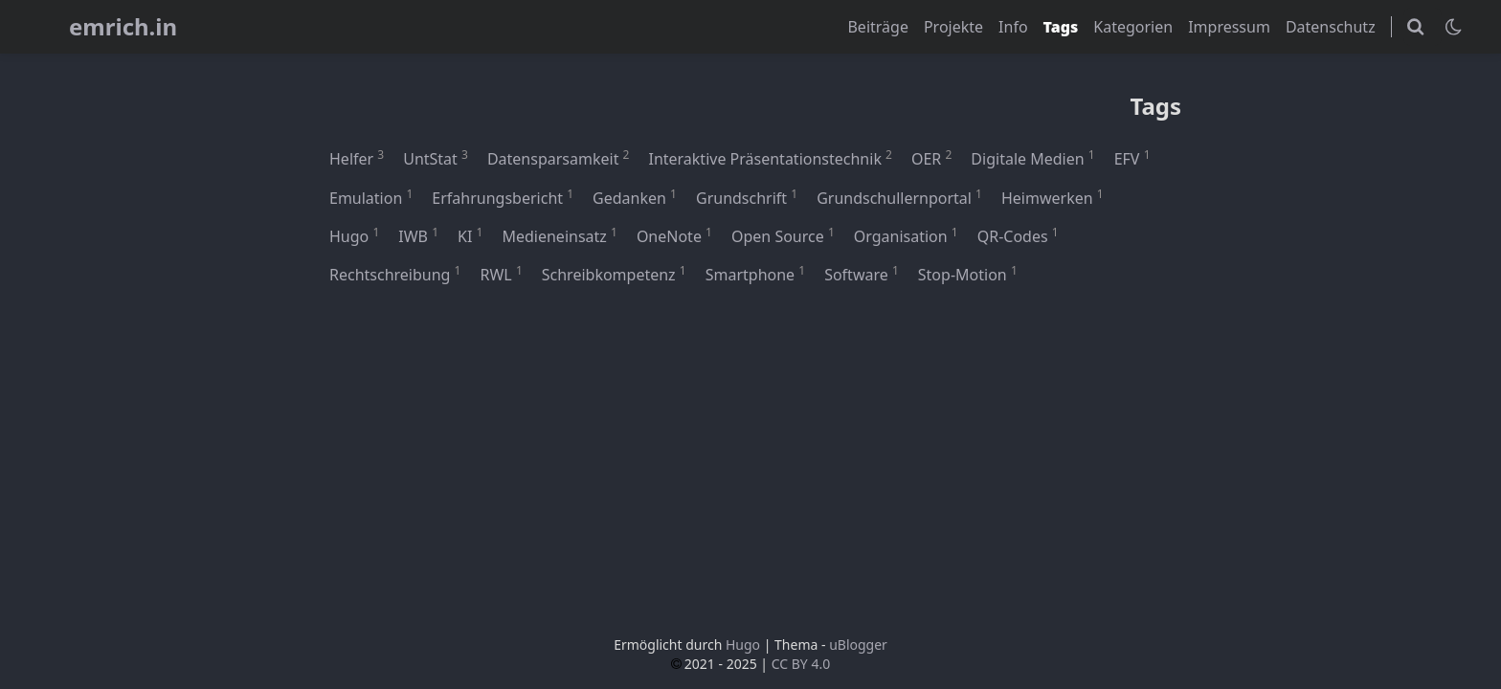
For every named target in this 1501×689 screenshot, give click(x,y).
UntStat (435, 157)
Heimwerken (1052, 197)
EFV (1132, 157)
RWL (501, 273)
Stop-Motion (968, 273)
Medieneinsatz (559, 235)
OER (931, 157)
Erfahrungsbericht (502, 197)
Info (1013, 26)
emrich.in (123, 26)
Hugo (354, 235)
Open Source (783, 235)
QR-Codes (1018, 235)
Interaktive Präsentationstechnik (770, 157)
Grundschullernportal (899, 197)
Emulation (371, 197)
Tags (1061, 26)
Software (861, 273)
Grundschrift (746, 197)
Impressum (1229, 26)
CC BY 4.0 (801, 664)
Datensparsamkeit (558, 157)
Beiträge (877, 26)
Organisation (906, 235)
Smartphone (755, 273)
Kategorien (1133, 26)
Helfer (356, 157)
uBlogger (858, 644)
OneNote (674, 235)
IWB (418, 235)
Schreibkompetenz (614, 273)
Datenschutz (1331, 26)
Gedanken (635, 197)
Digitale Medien (1032, 157)
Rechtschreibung (394, 273)
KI (470, 235)
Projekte (953, 26)
